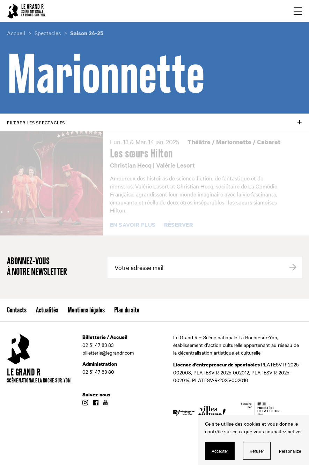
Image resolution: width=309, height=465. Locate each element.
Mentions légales (86, 310)
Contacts (17, 310)
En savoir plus (133, 224)
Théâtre (199, 142)
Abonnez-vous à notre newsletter (37, 267)
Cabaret (268, 142)
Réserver (178, 225)
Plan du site (126, 310)
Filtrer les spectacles (36, 122)
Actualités (47, 310)
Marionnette (233, 142)
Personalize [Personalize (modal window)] (290, 451)
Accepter (220, 451)
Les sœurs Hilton (141, 154)
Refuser (257, 451)
